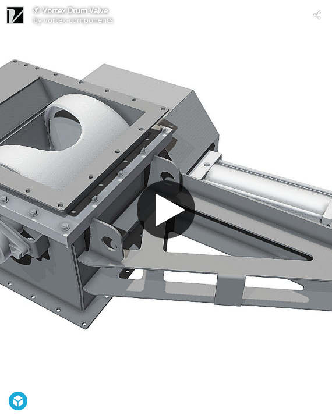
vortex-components (78, 20)
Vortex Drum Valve (75, 10)
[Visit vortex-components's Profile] (15, 15)
